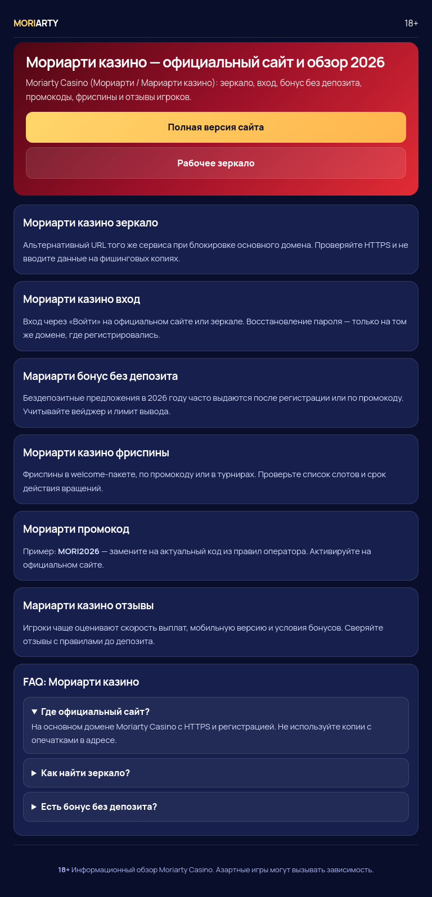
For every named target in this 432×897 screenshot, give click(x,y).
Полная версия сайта (216, 127)
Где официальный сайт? (95, 711)
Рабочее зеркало (216, 163)
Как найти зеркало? (85, 773)
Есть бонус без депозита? (99, 806)
